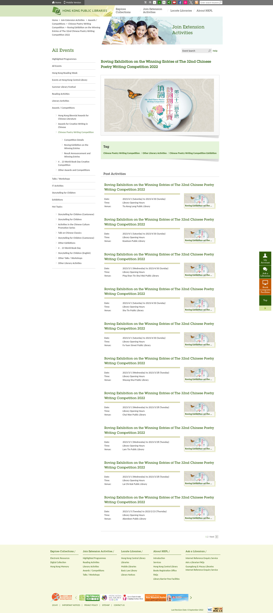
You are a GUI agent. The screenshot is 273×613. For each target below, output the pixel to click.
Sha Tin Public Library (133, 310)
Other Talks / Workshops (70, 258)
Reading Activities (60, 93)
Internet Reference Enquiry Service (202, 558)
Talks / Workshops (61, 178)
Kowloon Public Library (134, 241)
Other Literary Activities (69, 263)
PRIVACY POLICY (91, 605)
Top (265, 300)
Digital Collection (58, 562)
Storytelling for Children (64, 192)
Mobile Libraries (128, 566)
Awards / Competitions (63, 107)
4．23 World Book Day (69, 248)
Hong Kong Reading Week (64, 72)
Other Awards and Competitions (74, 170)
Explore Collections (123, 11)
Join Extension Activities (152, 11)
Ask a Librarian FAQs (195, 562)
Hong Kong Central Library (133, 558)
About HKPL (204, 11)
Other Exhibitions (66, 242)
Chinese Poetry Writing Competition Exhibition (193, 153)
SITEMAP (106, 605)
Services (157, 562)
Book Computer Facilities (265, 290)
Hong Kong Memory (59, 566)
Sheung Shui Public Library (136, 380)
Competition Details (74, 139)
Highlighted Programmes (64, 59)
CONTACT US (119, 605)
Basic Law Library (129, 570)
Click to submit (209, 50)
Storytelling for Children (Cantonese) (76, 214)
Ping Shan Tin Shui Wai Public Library (141, 275)
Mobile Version (73, 2)
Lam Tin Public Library (133, 449)
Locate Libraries (181, 11)
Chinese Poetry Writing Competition (76, 132)
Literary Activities (60, 100)
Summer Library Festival (64, 86)
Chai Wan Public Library (134, 414)
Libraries (125, 562)
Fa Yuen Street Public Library (137, 345)
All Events (57, 66)
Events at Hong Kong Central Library (69, 79)
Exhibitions (57, 199)
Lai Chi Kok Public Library (135, 484)
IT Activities (57, 185)
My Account (265, 261)
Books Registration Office (165, 570)
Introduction (159, 558)
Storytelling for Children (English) (74, 253)
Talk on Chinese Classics (69, 232)
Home (58, 2)
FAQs (155, 574)
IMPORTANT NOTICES (71, 605)
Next (213, 536)
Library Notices (128, 574)
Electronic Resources (59, 558)
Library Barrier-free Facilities (166, 578)
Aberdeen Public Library (134, 518)
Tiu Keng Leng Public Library (136, 206)
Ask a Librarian (265, 274)
